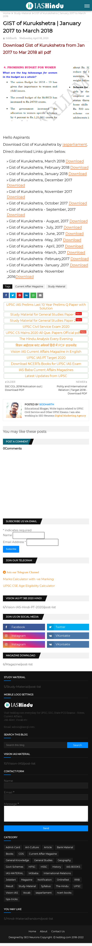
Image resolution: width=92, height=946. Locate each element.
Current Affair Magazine (29, 286)
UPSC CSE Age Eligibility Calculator (29, 586)
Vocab (26, 895)
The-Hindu (62, 889)
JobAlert (11, 882)
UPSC (77, 889)
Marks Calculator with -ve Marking (28, 579)
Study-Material (22, 13)
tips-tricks (12, 902)
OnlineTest (63, 882)
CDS (21, 856)
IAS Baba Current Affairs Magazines (46, 370)
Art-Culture (32, 850)
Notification (45, 882)
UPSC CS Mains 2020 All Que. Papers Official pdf (46, 333)
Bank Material (65, 850)
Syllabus (46, 889)
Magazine (26, 882)
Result (9, 889)
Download (75, 161)
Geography (64, 863)
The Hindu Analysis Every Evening (46, 339)
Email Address (15, 542)
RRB (77, 882)
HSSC (44, 869)
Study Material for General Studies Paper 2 (46, 320)
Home (6, 13)
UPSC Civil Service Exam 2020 (46, 327)
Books (9, 856)
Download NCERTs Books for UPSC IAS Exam (46, 364)
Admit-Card (13, 850)
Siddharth (11, 38)
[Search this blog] (35, 745)
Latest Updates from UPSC (46, 376)
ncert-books (64, 895)
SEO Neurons (32, 940)
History (56, 869)
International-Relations (57, 876)
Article (48, 850)
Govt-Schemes (14, 869)
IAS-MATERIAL (14, 876)
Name (8, 535)
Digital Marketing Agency (70, 415)
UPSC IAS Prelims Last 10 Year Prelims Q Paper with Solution (46, 306)
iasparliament (74, 144)
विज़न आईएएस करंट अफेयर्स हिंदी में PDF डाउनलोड (46, 345)
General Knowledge (17, 863)
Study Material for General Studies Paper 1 (46, 314)
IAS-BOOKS (73, 869)
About (43, 934)
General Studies (43, 863)
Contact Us (58, 934)
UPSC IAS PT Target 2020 (46, 358)
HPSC (32, 869)
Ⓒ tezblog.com (62, 940)
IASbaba (33, 876)
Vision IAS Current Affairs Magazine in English (46, 351)
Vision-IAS (12, 895)
